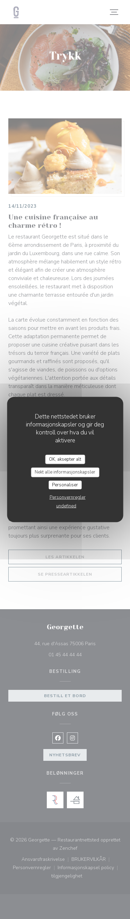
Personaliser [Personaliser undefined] (65, 484)
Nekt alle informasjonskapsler (65, 472)
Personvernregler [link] (68, 497)
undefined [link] (66, 506)
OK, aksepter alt (65, 459)
